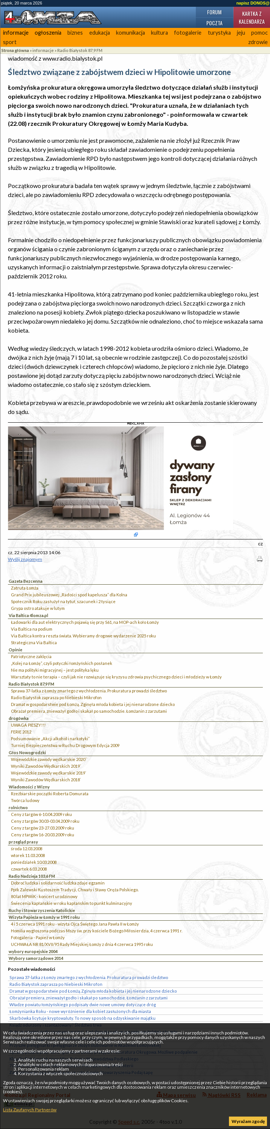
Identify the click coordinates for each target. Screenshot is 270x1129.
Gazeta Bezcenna (26, 581)
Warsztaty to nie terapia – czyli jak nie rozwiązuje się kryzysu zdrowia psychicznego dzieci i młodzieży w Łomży (116, 676)
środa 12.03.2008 (26, 848)
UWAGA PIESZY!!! (28, 725)
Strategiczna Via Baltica (34, 642)
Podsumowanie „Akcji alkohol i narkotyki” (50, 738)
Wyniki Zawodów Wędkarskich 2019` (46, 766)
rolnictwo (18, 807)
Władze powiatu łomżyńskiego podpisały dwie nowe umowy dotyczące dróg (82, 1004)
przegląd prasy (23, 841)
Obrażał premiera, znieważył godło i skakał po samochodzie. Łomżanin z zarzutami (89, 711)
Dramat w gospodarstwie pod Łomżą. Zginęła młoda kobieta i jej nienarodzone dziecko (93, 704)
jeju (241, 32)
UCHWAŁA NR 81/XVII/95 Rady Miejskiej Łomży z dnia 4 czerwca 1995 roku (82, 944)
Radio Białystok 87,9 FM (79, 50)
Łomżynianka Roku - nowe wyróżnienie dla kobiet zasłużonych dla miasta (80, 1011)
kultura (159, 32)
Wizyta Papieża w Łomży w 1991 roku (44, 917)
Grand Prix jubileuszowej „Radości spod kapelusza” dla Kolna (69, 594)
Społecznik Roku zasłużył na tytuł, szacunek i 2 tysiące (63, 601)
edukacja (99, 32)
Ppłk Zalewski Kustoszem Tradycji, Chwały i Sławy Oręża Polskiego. (75, 889)
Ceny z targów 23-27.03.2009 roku (42, 827)
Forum (214, 12)
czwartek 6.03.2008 (29, 868)
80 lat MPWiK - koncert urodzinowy (44, 896)
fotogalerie (187, 32)
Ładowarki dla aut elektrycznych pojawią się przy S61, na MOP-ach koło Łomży (85, 622)
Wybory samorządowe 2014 (36, 958)
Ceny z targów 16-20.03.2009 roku (42, 834)
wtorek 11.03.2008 (28, 855)
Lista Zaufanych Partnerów (29, 1109)
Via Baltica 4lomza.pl (28, 615)
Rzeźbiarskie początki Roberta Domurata (49, 793)
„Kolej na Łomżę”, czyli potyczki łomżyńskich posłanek (61, 663)
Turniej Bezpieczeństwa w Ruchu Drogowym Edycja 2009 (65, 745)
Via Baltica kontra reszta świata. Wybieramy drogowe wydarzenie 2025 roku (83, 635)
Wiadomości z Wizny (29, 786)
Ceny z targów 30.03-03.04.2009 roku (45, 821)
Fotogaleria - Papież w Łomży (38, 937)
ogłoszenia (48, 32)
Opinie (15, 649)
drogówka (19, 718)
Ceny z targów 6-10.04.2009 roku (41, 814)
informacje (16, 32)
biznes (75, 32)
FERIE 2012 (21, 731)
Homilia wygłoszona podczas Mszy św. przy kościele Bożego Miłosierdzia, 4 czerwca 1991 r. (96, 930)
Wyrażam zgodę (248, 1121)
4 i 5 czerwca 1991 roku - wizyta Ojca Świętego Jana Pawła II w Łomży (75, 923)
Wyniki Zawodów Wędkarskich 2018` (46, 779)
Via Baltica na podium (31, 628)
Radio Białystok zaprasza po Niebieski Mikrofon (56, 697)
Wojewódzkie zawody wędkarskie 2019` (48, 772)
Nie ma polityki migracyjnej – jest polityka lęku (55, 670)
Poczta (214, 23)
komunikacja (130, 32)
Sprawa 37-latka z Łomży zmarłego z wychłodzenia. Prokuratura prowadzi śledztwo (89, 690)
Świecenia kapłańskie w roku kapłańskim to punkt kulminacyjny (71, 903)
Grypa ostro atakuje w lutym (38, 608)
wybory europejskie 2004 (33, 951)
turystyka (219, 32)
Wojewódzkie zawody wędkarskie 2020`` (49, 759)
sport (10, 42)
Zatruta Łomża (24, 587)
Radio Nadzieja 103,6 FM (32, 876)
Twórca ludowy (25, 800)
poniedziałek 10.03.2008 (33, 862)
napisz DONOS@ (253, 3)
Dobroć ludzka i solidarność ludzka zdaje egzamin (58, 882)
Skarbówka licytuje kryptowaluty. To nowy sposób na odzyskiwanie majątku (82, 1018)
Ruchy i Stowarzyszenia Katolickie (42, 910)
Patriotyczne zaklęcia (31, 656)
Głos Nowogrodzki (27, 752)
